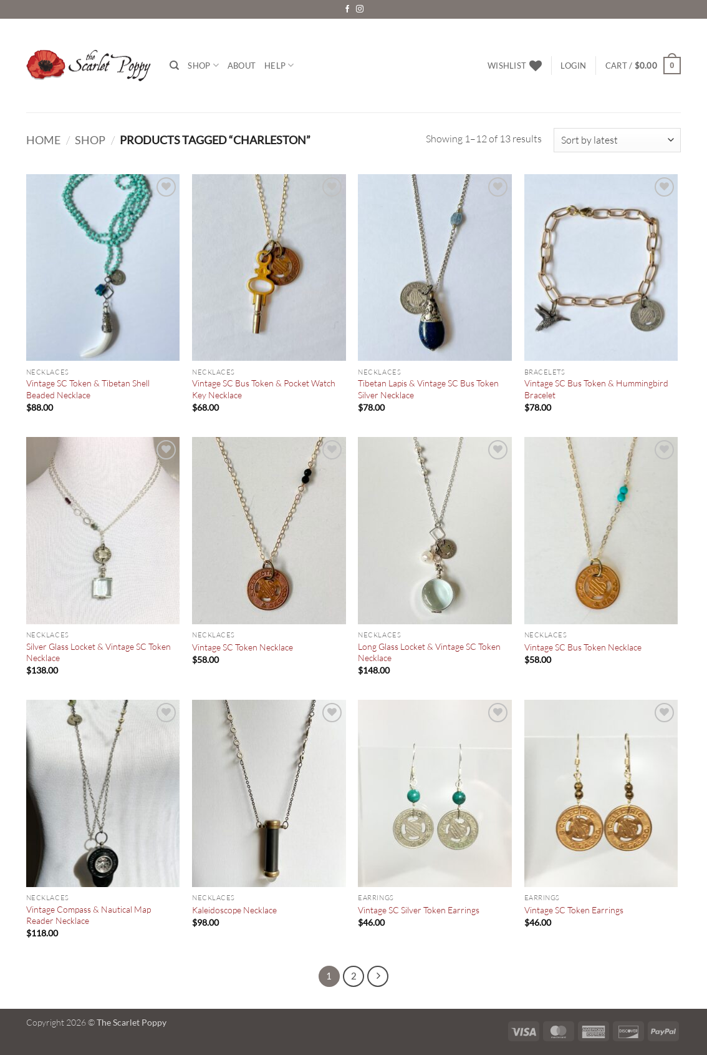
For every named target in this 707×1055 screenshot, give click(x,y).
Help (279, 65)
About (242, 66)
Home (43, 140)
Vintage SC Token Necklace (242, 647)
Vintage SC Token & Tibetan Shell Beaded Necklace (88, 389)
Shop (203, 65)
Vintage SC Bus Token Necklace (583, 647)
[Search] (174, 65)
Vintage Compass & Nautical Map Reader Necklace (88, 915)
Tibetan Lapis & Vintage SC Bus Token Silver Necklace (428, 389)
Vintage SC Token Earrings (573, 910)
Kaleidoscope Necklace (234, 910)
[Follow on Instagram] (359, 9)
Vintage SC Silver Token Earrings (418, 910)
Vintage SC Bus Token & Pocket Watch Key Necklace (263, 389)
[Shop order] (617, 140)
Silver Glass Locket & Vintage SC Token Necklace (98, 652)
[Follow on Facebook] (347, 9)
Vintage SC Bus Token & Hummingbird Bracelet (596, 389)
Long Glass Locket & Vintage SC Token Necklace (429, 652)
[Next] (377, 976)
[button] (573, 65)
